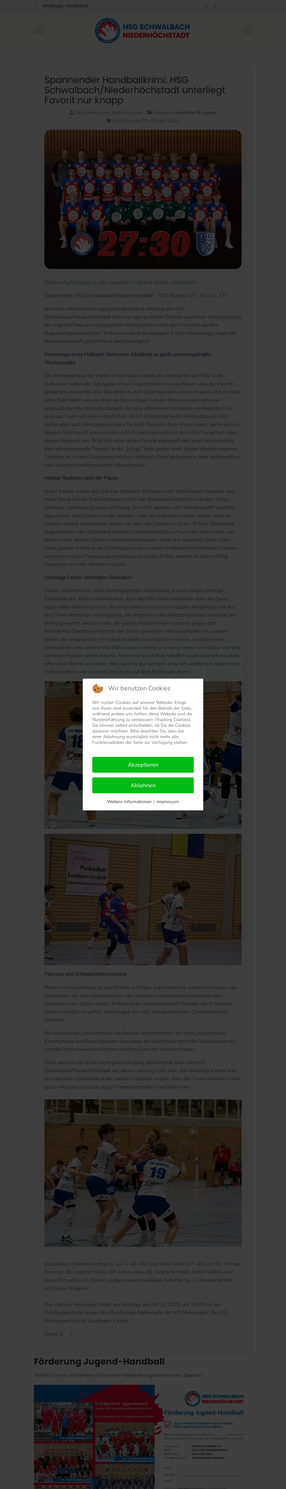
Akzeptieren (143, 765)
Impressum (168, 802)
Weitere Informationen (129, 802)
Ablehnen (143, 785)
